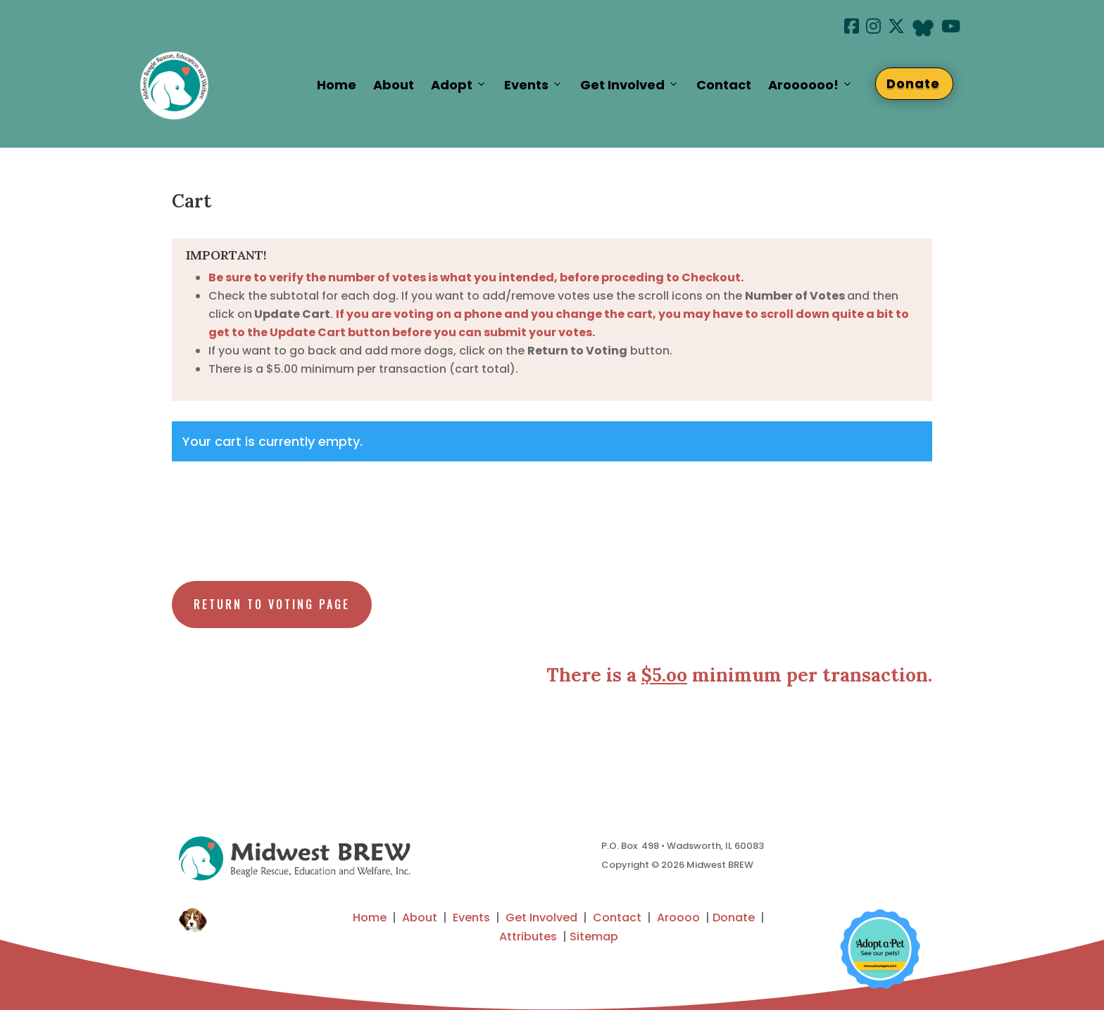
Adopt (459, 85)
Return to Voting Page (272, 604)
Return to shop (238, 504)
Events (533, 85)
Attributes (528, 936)
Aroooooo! (810, 85)
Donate (919, 83)
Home (336, 85)
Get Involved (629, 85)
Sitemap (594, 936)
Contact (723, 85)
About (393, 85)
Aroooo (678, 917)
